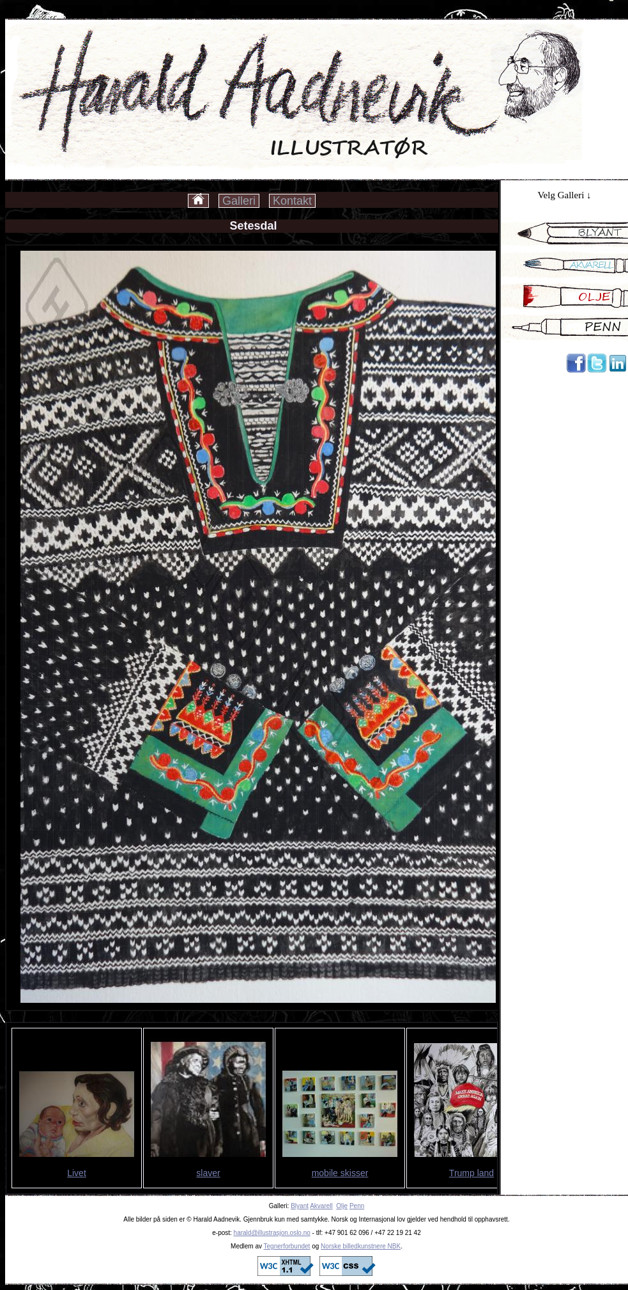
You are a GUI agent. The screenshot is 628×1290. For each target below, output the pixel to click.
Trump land (471, 1173)
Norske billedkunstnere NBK (361, 1246)
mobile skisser (340, 1173)
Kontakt (292, 200)
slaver (208, 1173)
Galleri (239, 200)
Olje (342, 1205)
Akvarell (321, 1205)
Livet (76, 1173)
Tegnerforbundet (287, 1246)
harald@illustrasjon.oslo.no (272, 1232)
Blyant (300, 1205)
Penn (356, 1205)
